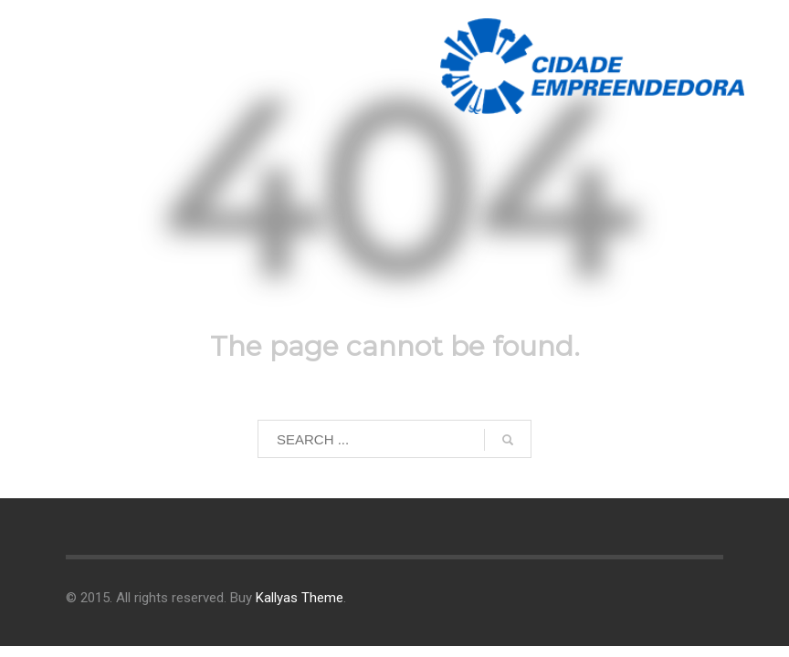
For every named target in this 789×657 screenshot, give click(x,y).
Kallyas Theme (299, 597)
